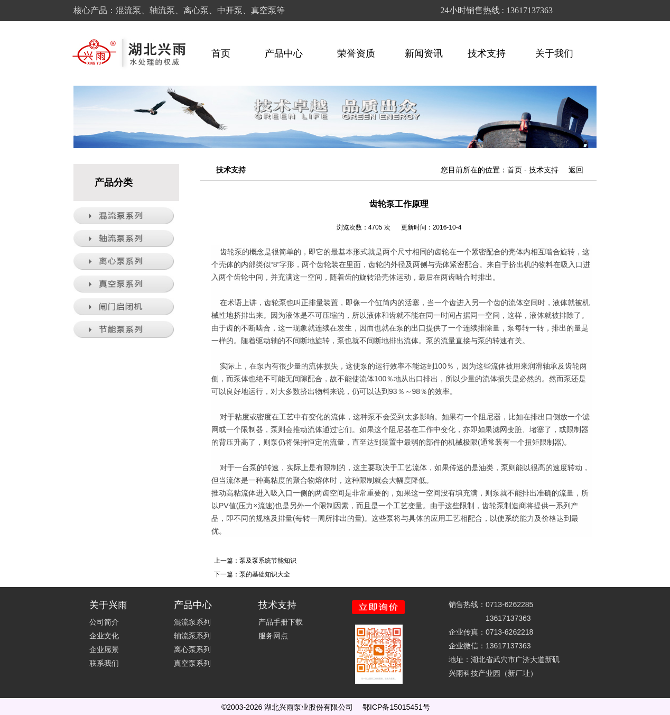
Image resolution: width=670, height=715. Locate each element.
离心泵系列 (192, 649)
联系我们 (104, 663)
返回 (576, 170)
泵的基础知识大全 (264, 574)
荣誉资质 (356, 53)
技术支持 (491, 53)
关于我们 (559, 53)
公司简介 (104, 622)
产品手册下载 (280, 622)
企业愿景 (104, 649)
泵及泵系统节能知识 (267, 560)
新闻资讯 (424, 53)
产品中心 (288, 53)
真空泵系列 (192, 663)
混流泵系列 (192, 622)
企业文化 (104, 635)
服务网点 (273, 635)
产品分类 (114, 182)
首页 (220, 53)
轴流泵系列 (192, 635)
